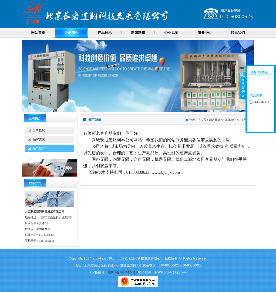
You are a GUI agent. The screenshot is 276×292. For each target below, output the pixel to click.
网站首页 (214, 119)
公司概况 (39, 130)
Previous (25, 75)
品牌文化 (39, 139)
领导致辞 (39, 148)
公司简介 (230, 119)
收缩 (242, 85)
